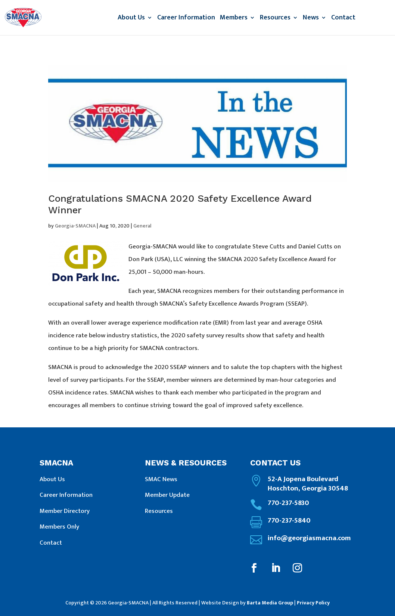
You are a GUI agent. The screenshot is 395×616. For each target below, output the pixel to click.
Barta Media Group (270, 602)
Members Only (59, 526)
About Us (131, 19)
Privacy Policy (313, 602)
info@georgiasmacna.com (309, 538)
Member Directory (65, 511)
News (311, 19)
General (142, 226)
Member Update (167, 495)
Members (234, 19)
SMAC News (161, 479)
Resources (275, 19)
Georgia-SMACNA (75, 226)
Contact (343, 19)
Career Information (186, 19)
